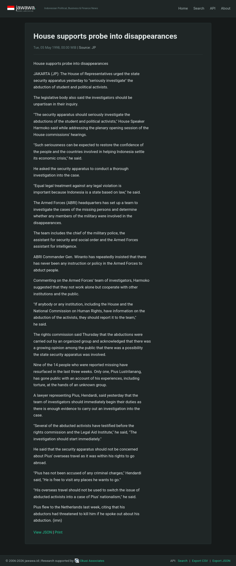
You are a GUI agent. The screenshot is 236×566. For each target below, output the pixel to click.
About (225, 8)
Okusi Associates (89, 561)
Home (183, 8)
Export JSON (221, 561)
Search (198, 8)
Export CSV (200, 561)
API (212, 8)
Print (58, 532)
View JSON (43, 532)
